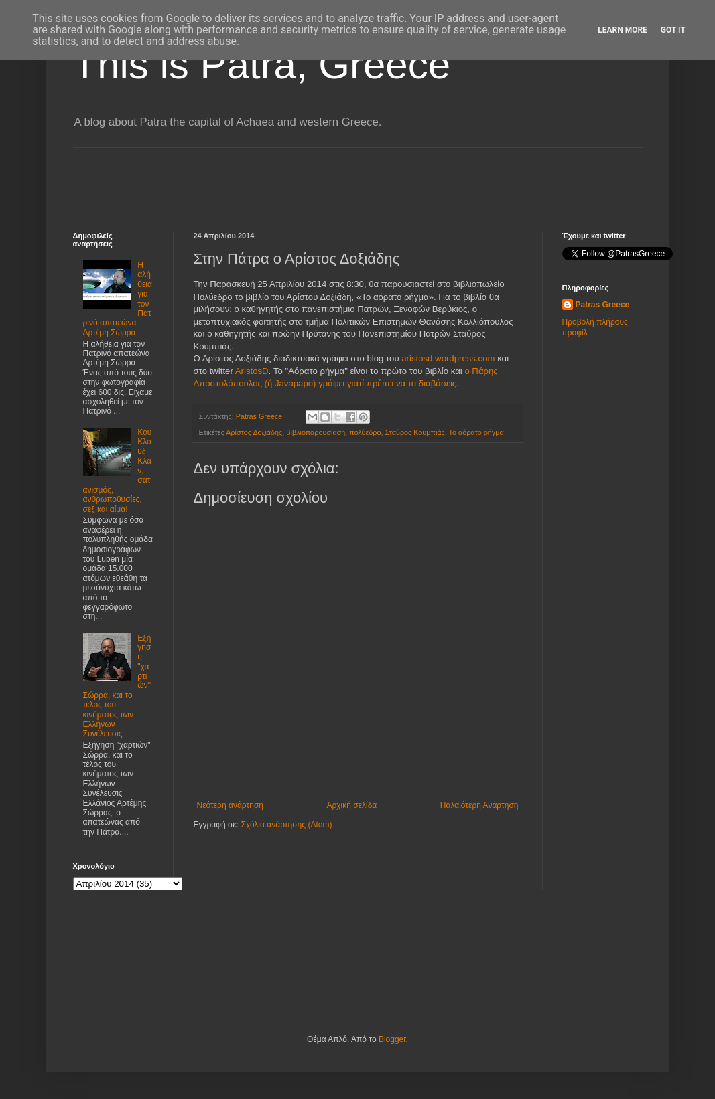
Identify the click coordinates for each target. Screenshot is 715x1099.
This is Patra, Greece (262, 64)
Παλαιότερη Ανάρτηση (479, 805)
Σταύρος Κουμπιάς (414, 432)
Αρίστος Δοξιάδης (254, 432)
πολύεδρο (365, 432)
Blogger (392, 1039)
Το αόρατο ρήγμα (476, 432)
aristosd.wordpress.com (448, 358)
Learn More (622, 30)
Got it (673, 30)
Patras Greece (603, 304)
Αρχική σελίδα (351, 805)
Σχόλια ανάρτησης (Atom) (286, 824)
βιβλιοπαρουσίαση (315, 432)
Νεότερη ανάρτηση (230, 805)
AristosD (252, 371)
